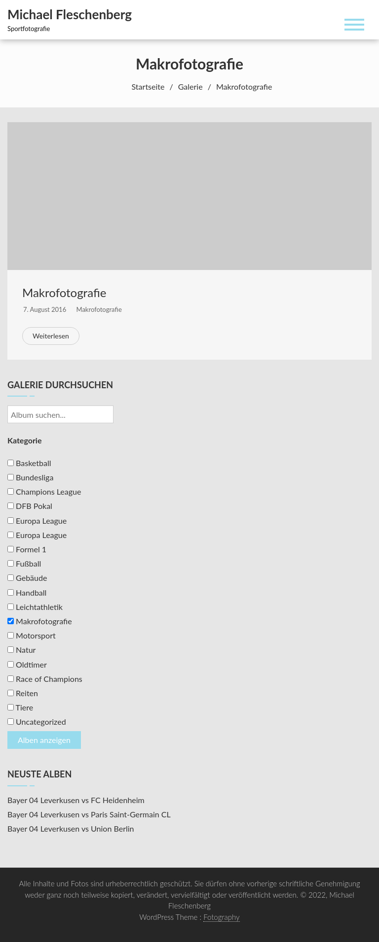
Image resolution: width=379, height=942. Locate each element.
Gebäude (27, 577)
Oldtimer (27, 664)
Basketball (29, 463)
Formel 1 (26, 549)
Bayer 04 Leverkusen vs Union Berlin (70, 828)
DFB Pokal (29, 505)
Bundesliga (30, 477)
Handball (26, 592)
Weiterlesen (51, 336)
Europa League (37, 520)
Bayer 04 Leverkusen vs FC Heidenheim (76, 800)
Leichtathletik (35, 606)
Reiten (22, 693)
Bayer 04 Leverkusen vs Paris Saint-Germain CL (89, 814)
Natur (21, 649)
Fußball (24, 563)
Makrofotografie (64, 292)
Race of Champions (44, 678)
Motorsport (31, 635)
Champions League (44, 491)
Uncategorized (36, 721)
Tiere (20, 707)
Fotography (221, 916)
